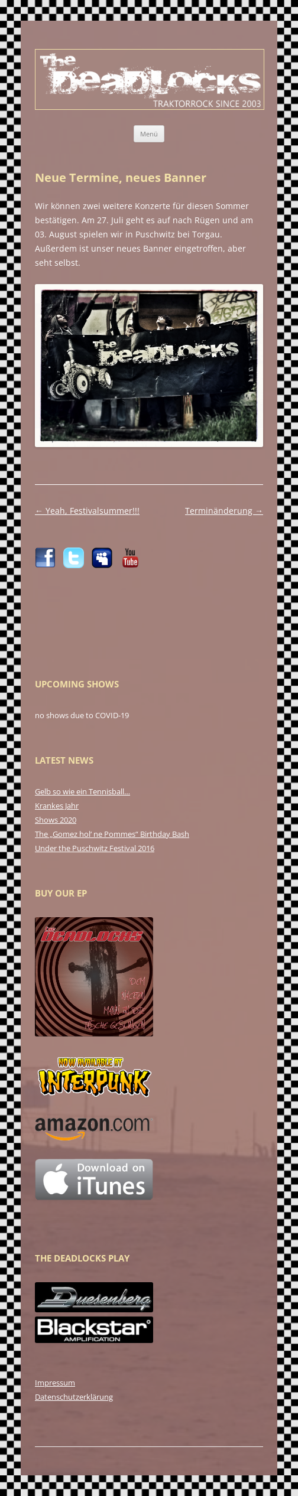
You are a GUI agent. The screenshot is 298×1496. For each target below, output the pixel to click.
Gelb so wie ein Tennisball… (82, 791)
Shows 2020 (55, 819)
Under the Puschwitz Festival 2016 (94, 848)
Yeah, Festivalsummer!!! (87, 510)
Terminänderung (224, 510)
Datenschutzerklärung (74, 1396)
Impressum (55, 1382)
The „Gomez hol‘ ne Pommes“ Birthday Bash (112, 834)
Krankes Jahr (57, 805)
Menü (149, 133)
